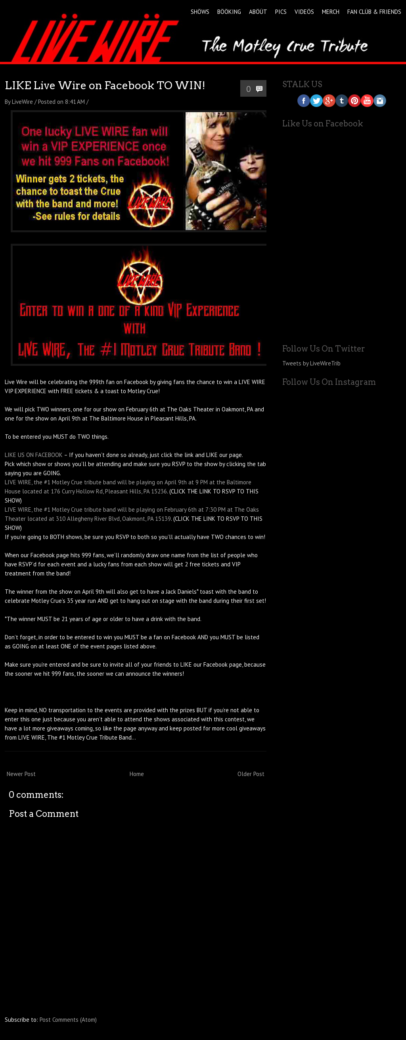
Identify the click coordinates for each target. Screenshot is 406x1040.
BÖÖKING (229, 11)
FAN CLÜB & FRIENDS (374, 11)
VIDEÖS (304, 11)
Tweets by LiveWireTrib (311, 363)
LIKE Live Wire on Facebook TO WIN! (105, 85)
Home (137, 774)
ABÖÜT (258, 11)
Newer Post (21, 774)
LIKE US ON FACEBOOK (34, 455)
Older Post (250, 774)
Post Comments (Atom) (68, 1019)
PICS (281, 11)
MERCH (330, 11)
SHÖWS (200, 11)
